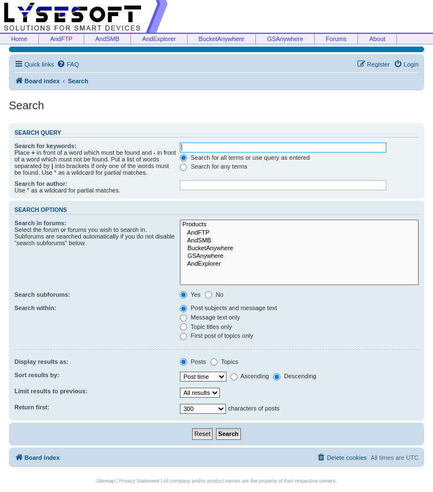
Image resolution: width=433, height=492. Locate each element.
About (377, 38)
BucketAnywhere (222, 38)
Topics (224, 361)
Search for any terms (213, 166)
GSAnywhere (285, 38)
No (214, 294)
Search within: (35, 308)
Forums (336, 38)
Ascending (249, 376)
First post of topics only (216, 335)
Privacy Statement (139, 481)
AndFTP (61, 38)
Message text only (210, 317)
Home (19, 38)
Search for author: (40, 183)
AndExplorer (159, 38)
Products (299, 225)
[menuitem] (68, 64)
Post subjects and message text (228, 308)
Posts (193, 361)
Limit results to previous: (50, 391)
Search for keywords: (45, 146)
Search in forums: (40, 223)
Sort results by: (36, 375)
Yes (190, 294)
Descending (294, 376)
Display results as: (41, 361)
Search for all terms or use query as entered (245, 157)
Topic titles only (205, 326)
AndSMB (107, 38)
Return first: (31, 407)
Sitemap (106, 481)
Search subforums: (42, 294)
